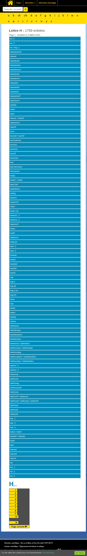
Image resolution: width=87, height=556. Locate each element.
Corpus (18, 3)
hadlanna (14, 237)
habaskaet (14, 74)
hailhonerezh (16, 388)
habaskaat (14, 61)
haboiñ (13, 127)
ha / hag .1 (15, 47)
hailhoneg (14, 383)
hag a (12, 282)
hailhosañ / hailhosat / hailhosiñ (24, 401)
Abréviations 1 (30, 3)
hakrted (13, 454)
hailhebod (14, 326)
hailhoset (14, 410)
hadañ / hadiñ (16, 180)
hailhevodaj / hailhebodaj (21, 348)
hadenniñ (14, 202)
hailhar (13, 321)
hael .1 (13, 246)
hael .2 (13, 251)
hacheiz (13, 145)
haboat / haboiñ (17, 118)
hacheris (14, 149)
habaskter (14, 92)
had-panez (15, 171)
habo (12, 114)
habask (13, 56)
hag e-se (14, 290)
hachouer (14, 158)
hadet (12, 229)
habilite (13, 105)
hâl (11, 463)
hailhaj (13, 317)
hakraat (13, 449)
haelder (13, 268)
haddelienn (15, 189)
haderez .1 (15, 215)
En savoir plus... (49, 553)
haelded (13, 264)
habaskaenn (15, 70)
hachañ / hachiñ (17, 136)
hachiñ (13, 153)
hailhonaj (14, 374)
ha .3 (12, 43)
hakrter (13, 458)
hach (12, 131)
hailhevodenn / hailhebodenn (23, 357)
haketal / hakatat (17, 436)
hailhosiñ (14, 414)
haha (12, 299)
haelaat (13, 255)
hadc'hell (14, 184)
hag (11, 277)
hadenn (13, 198)
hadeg (13, 193)
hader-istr (14, 211)
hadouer (13, 242)
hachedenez (15, 140)
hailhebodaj (15, 330)
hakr (12, 445)
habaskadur (15, 65)
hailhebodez (15, 339)
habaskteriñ (15, 96)
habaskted (14, 87)
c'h (25, 15)
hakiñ (12, 441)
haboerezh (15, 123)
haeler (13, 273)
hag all (13, 286)
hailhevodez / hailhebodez (22, 361)
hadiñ (12, 233)
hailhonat (14, 379)
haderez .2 (15, 220)
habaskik (14, 83)
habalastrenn (16, 52)
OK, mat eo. (80, 553)
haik (12, 304)
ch (19, 15)
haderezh (14, 224)
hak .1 (13, 418)
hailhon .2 (14, 370)
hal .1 (12, 467)
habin (12, 109)
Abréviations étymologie (47, 3)
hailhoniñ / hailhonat (19, 396)
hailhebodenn (16, 335)
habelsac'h (15, 100)
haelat (13, 259)
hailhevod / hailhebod (19, 343)
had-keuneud (16, 167)
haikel (12, 312)
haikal (12, 308)
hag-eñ (13, 295)
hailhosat (14, 405)
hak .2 (13, 423)
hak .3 (13, 427)
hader (12, 206)
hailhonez (14, 392)
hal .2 (12, 471)
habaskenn (15, 78)
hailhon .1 (14, 365)
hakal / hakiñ (15, 432)
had (11, 162)
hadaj (12, 176)
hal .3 (12, 476)
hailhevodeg (15, 352)
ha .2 (12, 39)
